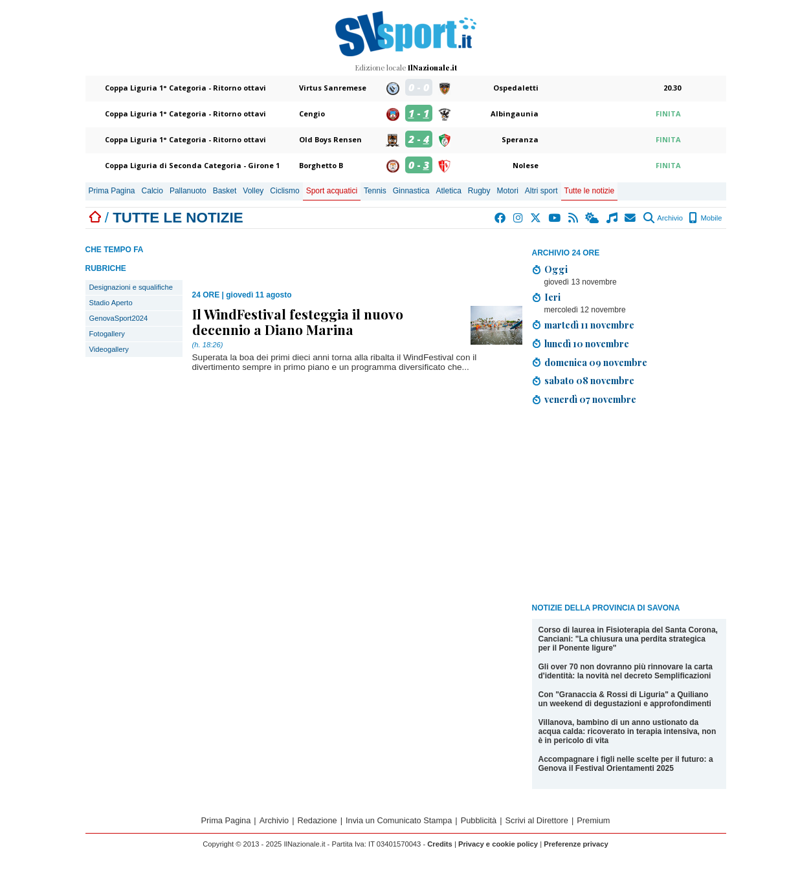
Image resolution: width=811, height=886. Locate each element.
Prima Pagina (112, 190)
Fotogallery (107, 334)
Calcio (152, 190)
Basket (225, 190)
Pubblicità (479, 820)
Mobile (705, 218)
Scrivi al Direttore (536, 820)
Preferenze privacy (576, 844)
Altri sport (541, 190)
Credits (439, 844)
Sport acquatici (331, 190)
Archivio (663, 218)
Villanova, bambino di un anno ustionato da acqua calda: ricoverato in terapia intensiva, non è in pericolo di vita (628, 731)
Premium (593, 820)
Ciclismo (284, 190)
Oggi (556, 269)
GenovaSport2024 (118, 318)
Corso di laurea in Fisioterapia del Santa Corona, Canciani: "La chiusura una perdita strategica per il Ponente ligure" (628, 639)
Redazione (317, 820)
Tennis (375, 190)
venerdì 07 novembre (590, 399)
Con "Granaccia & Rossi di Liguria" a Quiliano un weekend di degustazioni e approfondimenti (625, 699)
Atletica (448, 190)
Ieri (552, 296)
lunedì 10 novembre (586, 343)
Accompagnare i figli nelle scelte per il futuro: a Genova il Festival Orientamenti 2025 (626, 764)
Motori (507, 190)
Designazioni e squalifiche (131, 287)
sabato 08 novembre (589, 380)
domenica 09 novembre (595, 362)
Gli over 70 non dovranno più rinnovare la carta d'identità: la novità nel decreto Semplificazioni (626, 671)
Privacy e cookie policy (498, 844)
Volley (253, 190)
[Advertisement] (629, 506)
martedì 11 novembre (589, 324)
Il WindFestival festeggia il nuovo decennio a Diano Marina (297, 321)
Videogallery (109, 349)
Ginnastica (411, 190)
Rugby (479, 190)
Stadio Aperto (111, 303)
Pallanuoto (188, 190)
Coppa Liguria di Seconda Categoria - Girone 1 (192, 165)
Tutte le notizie (589, 190)
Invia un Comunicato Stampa (399, 820)
